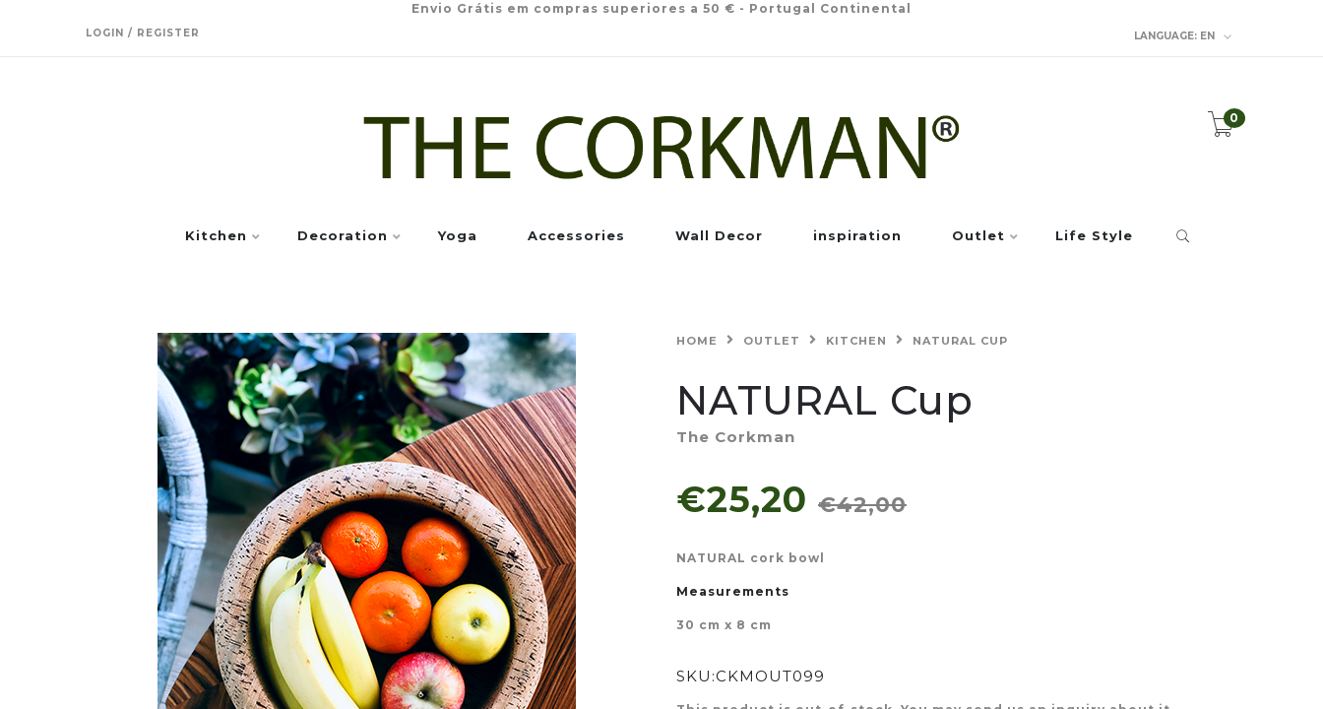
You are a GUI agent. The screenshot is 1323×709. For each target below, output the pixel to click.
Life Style (1094, 236)
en (1183, 36)
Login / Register (143, 33)
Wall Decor (719, 236)
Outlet (978, 236)
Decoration (342, 236)
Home (697, 341)
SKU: (696, 676)
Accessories (576, 236)
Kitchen (216, 236)
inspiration (857, 236)
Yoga (457, 236)
